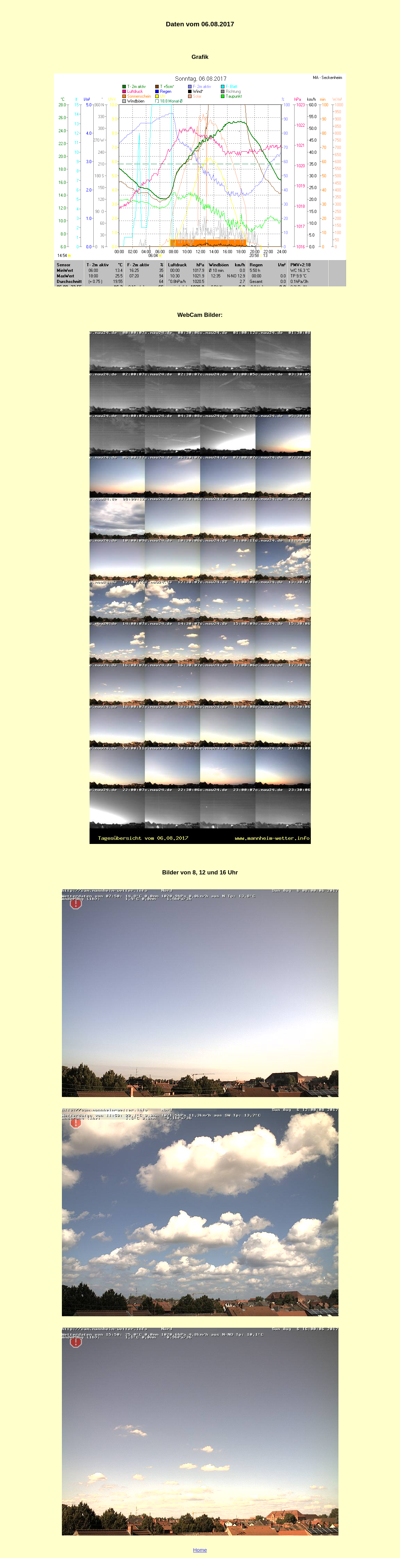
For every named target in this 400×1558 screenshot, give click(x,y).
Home (200, 1550)
